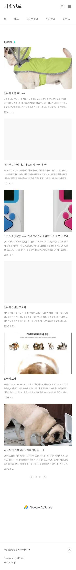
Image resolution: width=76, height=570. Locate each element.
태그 (16, 18)
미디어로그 (32, 18)
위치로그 (50, 18)
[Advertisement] (38, 507)
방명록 (66, 18)
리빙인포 (13, 6)
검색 (62, 6)
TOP (69, 550)
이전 (31, 477)
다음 (45, 477)
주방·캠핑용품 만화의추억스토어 (17, 549)
